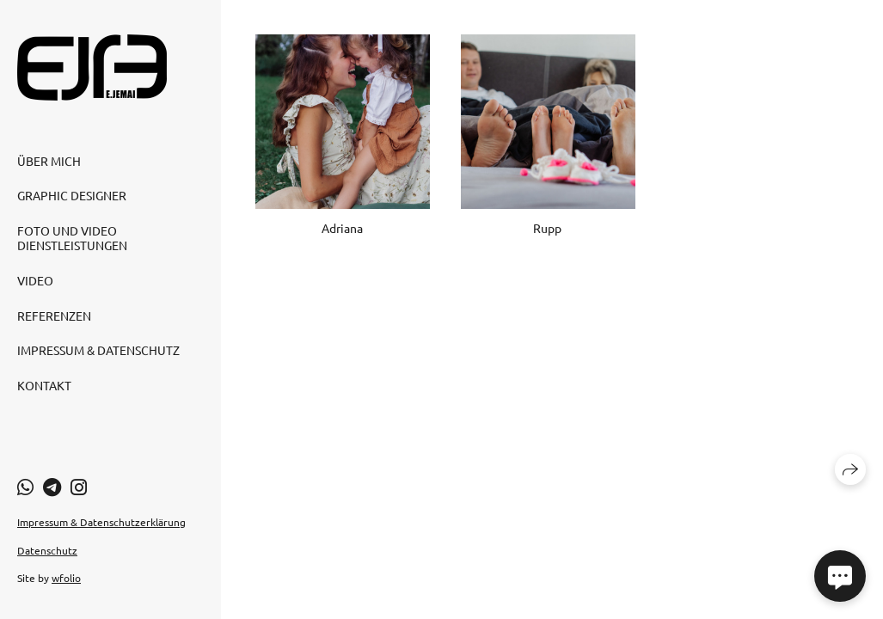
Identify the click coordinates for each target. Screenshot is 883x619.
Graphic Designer (71, 195)
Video (35, 280)
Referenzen (54, 315)
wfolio (66, 578)
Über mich (49, 161)
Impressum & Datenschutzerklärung (101, 522)
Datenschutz (47, 550)
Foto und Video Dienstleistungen (72, 238)
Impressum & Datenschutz (98, 350)
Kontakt (44, 385)
